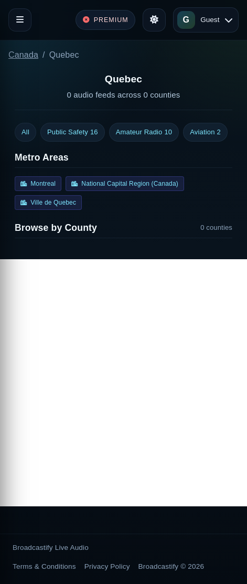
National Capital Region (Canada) (124, 183)
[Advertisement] (123, 382)
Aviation (205, 132)
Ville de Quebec (48, 202)
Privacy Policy (107, 566)
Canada (23, 54)
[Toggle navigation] (19, 19)
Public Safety (72, 132)
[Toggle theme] (154, 19)
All (25, 132)
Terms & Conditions (44, 566)
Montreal (38, 183)
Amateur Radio (144, 132)
